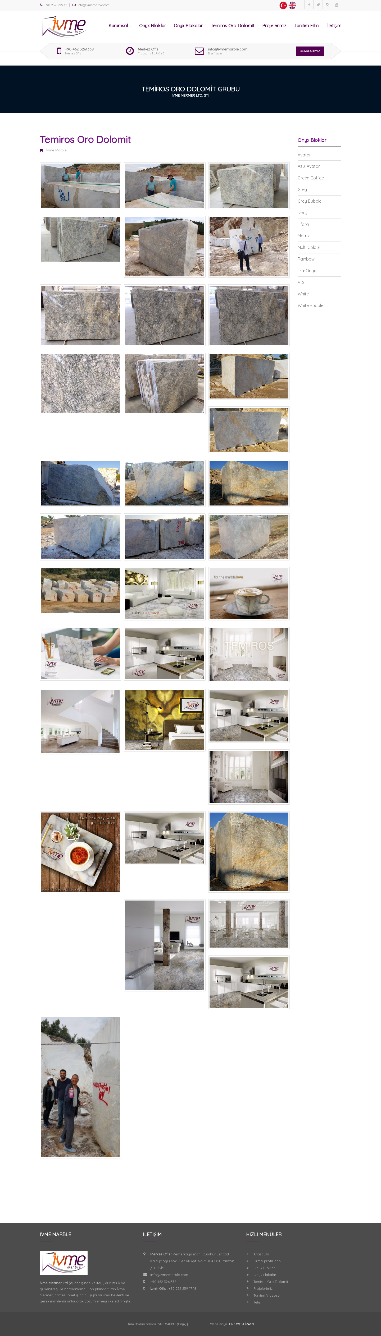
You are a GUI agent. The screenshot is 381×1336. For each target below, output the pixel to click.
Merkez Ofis (148, 49)
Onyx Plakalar (188, 25)
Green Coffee (311, 177)
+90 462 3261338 (79, 49)
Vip (301, 282)
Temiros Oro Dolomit (232, 25)
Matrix (304, 235)
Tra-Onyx (307, 270)
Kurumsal (119, 25)
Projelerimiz (274, 25)
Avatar (304, 154)
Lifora (303, 224)
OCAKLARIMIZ (310, 51)
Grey (302, 189)
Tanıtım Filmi (306, 25)
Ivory (302, 212)
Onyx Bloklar (152, 25)
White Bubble (310, 305)
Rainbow (306, 259)
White (303, 293)
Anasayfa (261, 1254)
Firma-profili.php (267, 1261)
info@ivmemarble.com (227, 49)
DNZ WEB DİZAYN (241, 1324)
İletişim (334, 25)
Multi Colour (309, 247)
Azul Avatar (309, 166)
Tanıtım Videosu (266, 1295)
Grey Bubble (309, 201)
